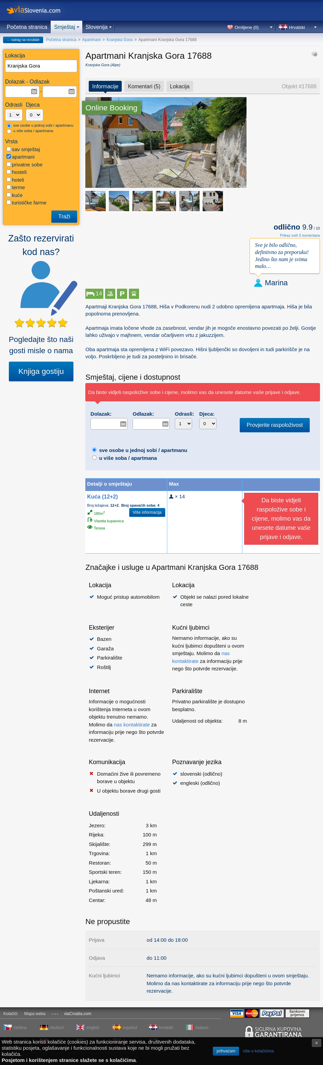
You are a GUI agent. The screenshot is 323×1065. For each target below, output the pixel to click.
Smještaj (64, 27)
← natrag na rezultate (23, 40)
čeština (20, 1027)
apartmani (20, 157)
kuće (14, 195)
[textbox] (41, 66)
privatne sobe (24, 164)
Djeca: (207, 414)
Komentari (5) (144, 86)
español (130, 1027)
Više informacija (147, 512)
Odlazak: (143, 414)
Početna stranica (27, 27)
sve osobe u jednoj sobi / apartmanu (40, 125)
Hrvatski (297, 27)
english (92, 1027)
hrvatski (166, 1027)
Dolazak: (101, 414)
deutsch (57, 1027)
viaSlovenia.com (39, 10)
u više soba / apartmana (30, 131)
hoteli (15, 180)
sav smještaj (23, 149)
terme (15, 187)
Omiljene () (247, 27)
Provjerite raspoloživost (275, 425)
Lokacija (180, 86)
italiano (202, 1027)
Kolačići (10, 1013)
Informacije (105, 86)
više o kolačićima (258, 1051)
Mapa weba (34, 1013)
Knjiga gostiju (41, 371)
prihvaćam (226, 1051)
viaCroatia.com (77, 1013)
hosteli (16, 172)
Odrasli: (184, 414)
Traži (64, 216)
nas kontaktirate (132, 724)
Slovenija (97, 27)
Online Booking (111, 108)
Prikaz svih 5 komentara (300, 235)
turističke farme (26, 202)
